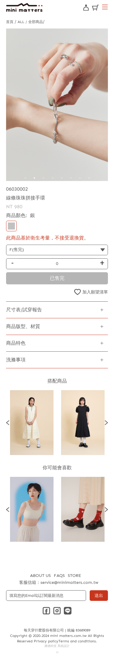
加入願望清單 (95, 292)
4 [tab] (53, 178)
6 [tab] (71, 178)
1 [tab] (25, 178)
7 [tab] (80, 178)
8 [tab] (89, 178)
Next (106, 422)
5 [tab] (62, 178)
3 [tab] (43, 178)
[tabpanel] (57, 104)
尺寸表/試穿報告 (24, 310)
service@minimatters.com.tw (69, 582)
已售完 (57, 278)
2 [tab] (34, 178)
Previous (7, 422)
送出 (99, 595)
